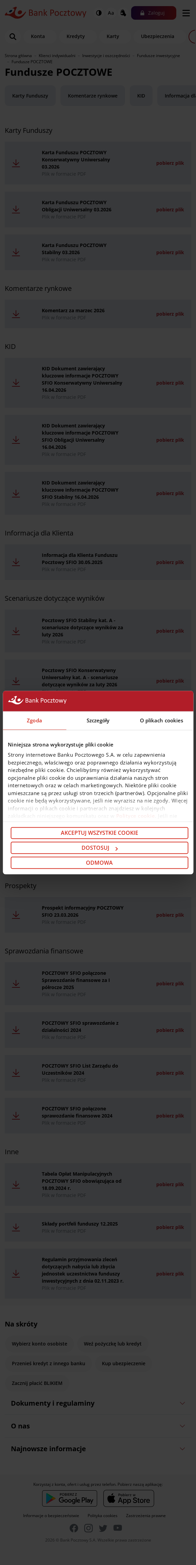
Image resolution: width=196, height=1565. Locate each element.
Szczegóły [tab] (98, 720)
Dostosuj (100, 847)
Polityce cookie (135, 815)
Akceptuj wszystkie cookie (99, 833)
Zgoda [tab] (34, 720)
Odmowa (99, 862)
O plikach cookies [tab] (161, 720)
